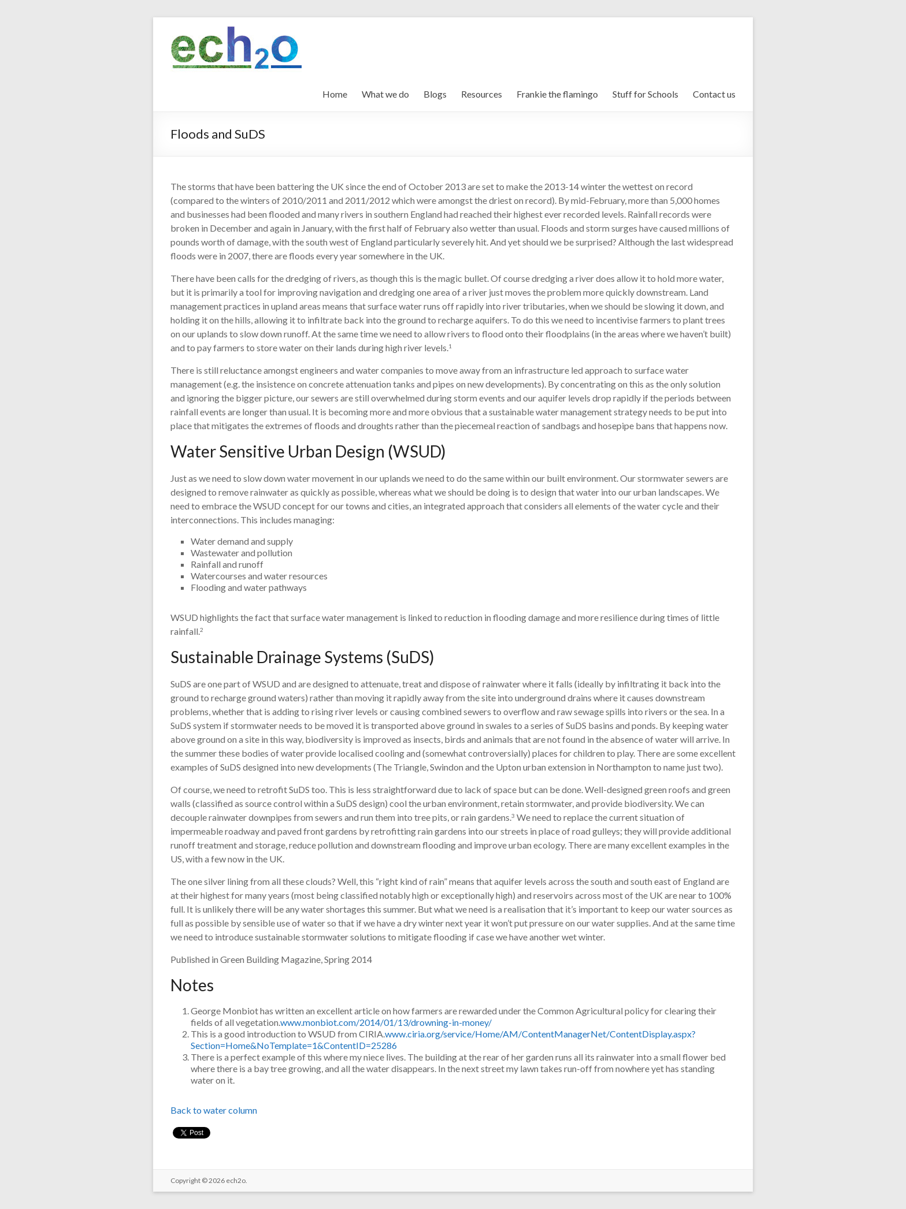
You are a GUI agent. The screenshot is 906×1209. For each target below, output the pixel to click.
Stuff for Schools (645, 93)
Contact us (714, 93)
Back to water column (213, 1109)
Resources (481, 93)
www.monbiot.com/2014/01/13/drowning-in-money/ (386, 1022)
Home (334, 93)
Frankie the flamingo (557, 93)
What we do (385, 93)
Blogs (435, 93)
